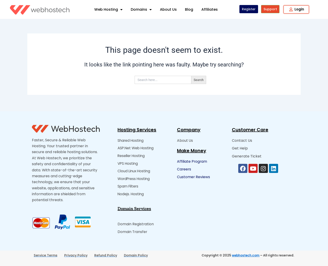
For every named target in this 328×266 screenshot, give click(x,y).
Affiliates (209, 9)
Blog (189, 9)
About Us (168, 9)
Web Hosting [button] (108, 9)
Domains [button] (141, 9)
